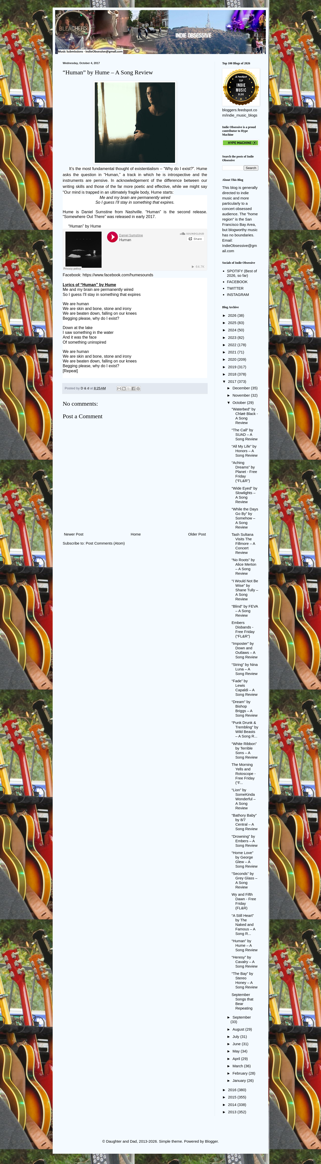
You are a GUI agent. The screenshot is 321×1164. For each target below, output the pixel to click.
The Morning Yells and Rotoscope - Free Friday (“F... (244, 773)
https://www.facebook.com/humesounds (118, 275)
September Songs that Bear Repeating (243, 1001)
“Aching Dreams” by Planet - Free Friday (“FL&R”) (244, 471)
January (239, 1080)
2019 (232, 367)
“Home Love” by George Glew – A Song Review (245, 859)
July (236, 1036)
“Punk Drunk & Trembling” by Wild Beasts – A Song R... (245, 729)
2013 (232, 1112)
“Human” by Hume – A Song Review (245, 945)
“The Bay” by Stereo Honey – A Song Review (245, 980)
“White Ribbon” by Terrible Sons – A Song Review (245, 750)
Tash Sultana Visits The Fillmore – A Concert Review (243, 543)
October (239, 402)
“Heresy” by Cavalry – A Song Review (245, 961)
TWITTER (235, 288)
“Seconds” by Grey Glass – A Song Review (245, 880)
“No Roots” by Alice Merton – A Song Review (244, 566)
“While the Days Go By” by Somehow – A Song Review (245, 518)
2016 (232, 1090)
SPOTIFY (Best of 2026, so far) (242, 273)
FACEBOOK (237, 282)
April (236, 1058)
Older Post (197, 534)
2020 (232, 359)
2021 (232, 352)
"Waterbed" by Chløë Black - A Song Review (245, 416)
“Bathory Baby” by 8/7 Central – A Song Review (245, 822)
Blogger (211, 1141)
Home (136, 534)
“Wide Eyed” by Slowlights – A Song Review (245, 495)
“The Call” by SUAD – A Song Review (245, 434)
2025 (232, 323)
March (238, 1066)
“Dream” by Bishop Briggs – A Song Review (245, 708)
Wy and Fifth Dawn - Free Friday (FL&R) (244, 901)
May (236, 1051)
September (241, 1017)
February (240, 1073)
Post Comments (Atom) (105, 543)
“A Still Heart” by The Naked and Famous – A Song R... (243, 924)
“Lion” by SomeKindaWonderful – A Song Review (244, 799)
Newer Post (74, 534)
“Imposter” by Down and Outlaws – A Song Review (245, 650)
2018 (232, 374)
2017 (232, 381)
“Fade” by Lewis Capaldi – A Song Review (245, 688)
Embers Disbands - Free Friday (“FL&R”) (243, 629)
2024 (232, 330)
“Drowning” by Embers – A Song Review (245, 841)
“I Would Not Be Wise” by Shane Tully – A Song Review (245, 590)
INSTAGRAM (238, 294)
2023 (232, 337)
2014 (232, 1104)
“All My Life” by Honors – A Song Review (245, 450)
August (238, 1029)
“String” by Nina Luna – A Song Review (245, 669)
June (237, 1044)
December (241, 388)
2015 (232, 1097)
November (241, 395)
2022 (232, 345)
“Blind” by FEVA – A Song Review (245, 610)
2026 (232, 315)
